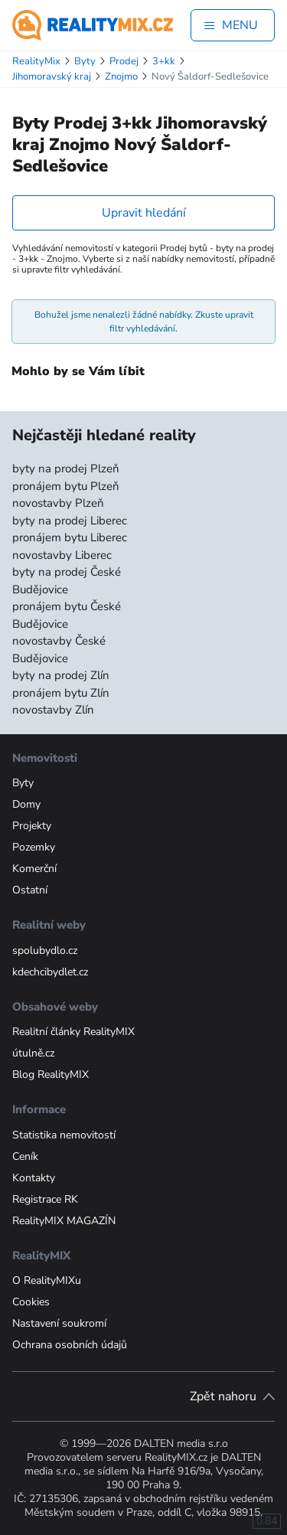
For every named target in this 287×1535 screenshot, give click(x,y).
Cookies (31, 1302)
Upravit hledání (144, 212)
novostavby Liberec (62, 555)
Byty (23, 783)
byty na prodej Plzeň (65, 468)
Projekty (31, 825)
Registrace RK (45, 1199)
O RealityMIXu (46, 1280)
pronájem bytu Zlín (60, 693)
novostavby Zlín (53, 709)
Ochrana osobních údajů (69, 1344)
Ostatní (29, 890)
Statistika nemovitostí (64, 1135)
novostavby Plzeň (58, 503)
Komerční (34, 868)
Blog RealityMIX (50, 1074)
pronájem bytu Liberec (69, 537)
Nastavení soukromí (59, 1323)
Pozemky (33, 847)
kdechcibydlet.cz (50, 972)
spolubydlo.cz (44, 950)
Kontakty (33, 1178)
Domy (26, 804)
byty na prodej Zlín (60, 675)
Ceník (25, 1156)
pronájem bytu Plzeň (65, 486)
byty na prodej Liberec (69, 520)
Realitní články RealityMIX (73, 1031)
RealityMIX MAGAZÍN (64, 1220)
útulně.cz (33, 1053)
